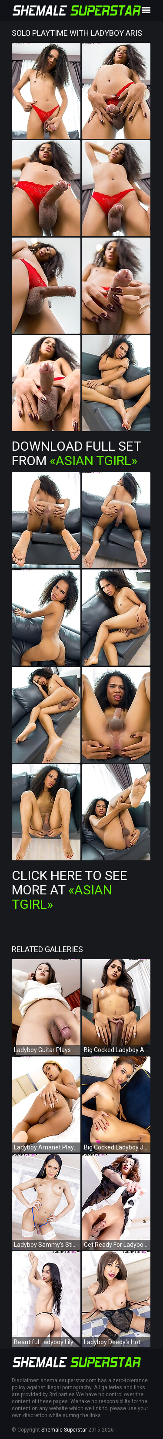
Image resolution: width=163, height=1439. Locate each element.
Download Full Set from (76, 453)
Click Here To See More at (69, 890)
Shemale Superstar (64, 1430)
